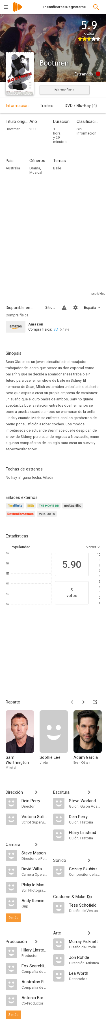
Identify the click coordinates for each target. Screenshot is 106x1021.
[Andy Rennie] (34, 900)
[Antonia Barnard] (34, 997)
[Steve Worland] (85, 800)
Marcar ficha (65, 90)
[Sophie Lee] (56, 740)
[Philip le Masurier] (34, 884)
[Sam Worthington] (23, 740)
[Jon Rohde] (85, 957)
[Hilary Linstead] (34, 950)
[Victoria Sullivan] (34, 816)
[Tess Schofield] (85, 905)
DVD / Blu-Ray (81, 105)
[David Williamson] (34, 868)
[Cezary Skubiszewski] (85, 868)
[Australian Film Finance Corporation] (34, 981)
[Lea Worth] (85, 973)
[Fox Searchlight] (34, 966)
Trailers (46, 105)
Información (17, 105)
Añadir (48, 477)
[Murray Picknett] (85, 941)
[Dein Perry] (34, 800)
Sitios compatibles (50, 307)
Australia (13, 168)
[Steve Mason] (34, 853)
